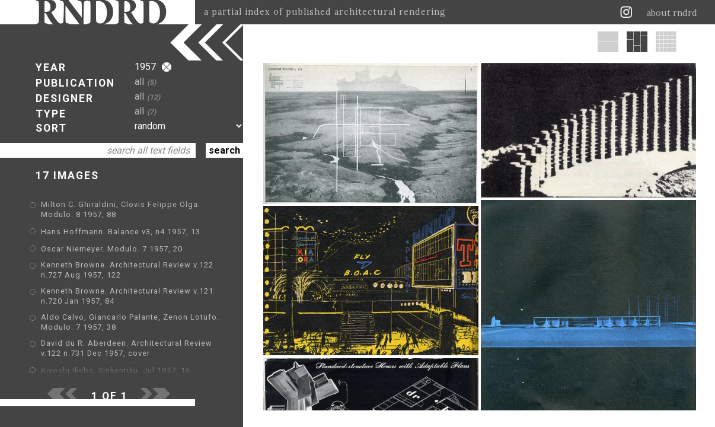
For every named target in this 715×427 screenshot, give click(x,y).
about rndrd (672, 13)
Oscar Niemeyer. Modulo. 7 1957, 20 (112, 248)
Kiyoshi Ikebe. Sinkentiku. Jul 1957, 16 (115, 370)
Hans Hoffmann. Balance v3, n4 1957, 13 (120, 231)
